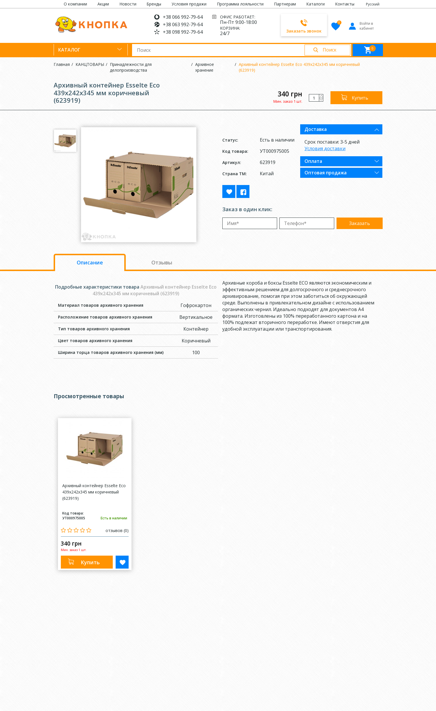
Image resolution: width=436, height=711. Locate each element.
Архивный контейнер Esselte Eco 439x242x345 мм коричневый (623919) (299, 67)
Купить (360, 98)
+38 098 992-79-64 (183, 32)
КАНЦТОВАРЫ (90, 64)
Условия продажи (189, 4)
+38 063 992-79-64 (183, 24)
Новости (127, 4)
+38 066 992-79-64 (183, 17)
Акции (103, 4)
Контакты (344, 4)
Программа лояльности (240, 4)
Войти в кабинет (361, 26)
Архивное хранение (204, 67)
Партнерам (285, 4)
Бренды (153, 4)
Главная (62, 64)
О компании (75, 4)
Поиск (330, 50)
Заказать (359, 223)
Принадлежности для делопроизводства (131, 67)
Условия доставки (325, 148)
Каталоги (315, 4)
